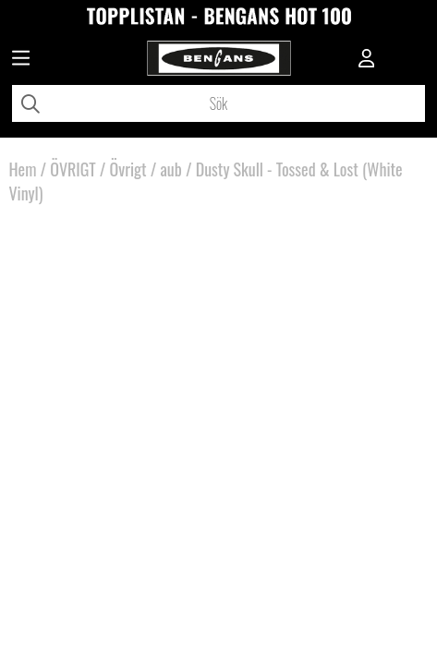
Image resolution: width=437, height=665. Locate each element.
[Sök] (218, 103)
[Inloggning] (366, 60)
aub (170, 169)
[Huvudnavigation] (21, 60)
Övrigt (128, 169)
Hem (22, 169)
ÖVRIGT (72, 169)
